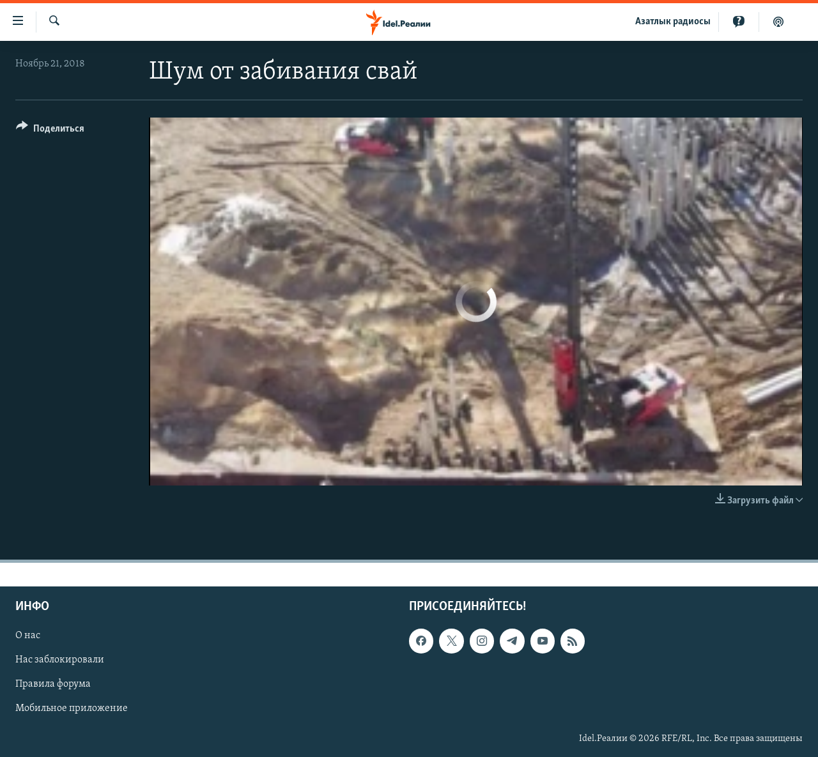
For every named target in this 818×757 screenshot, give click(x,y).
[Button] (50, 131)
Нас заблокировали (59, 660)
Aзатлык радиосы (673, 22)
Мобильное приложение (71, 708)
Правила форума (53, 684)
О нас (27, 636)
